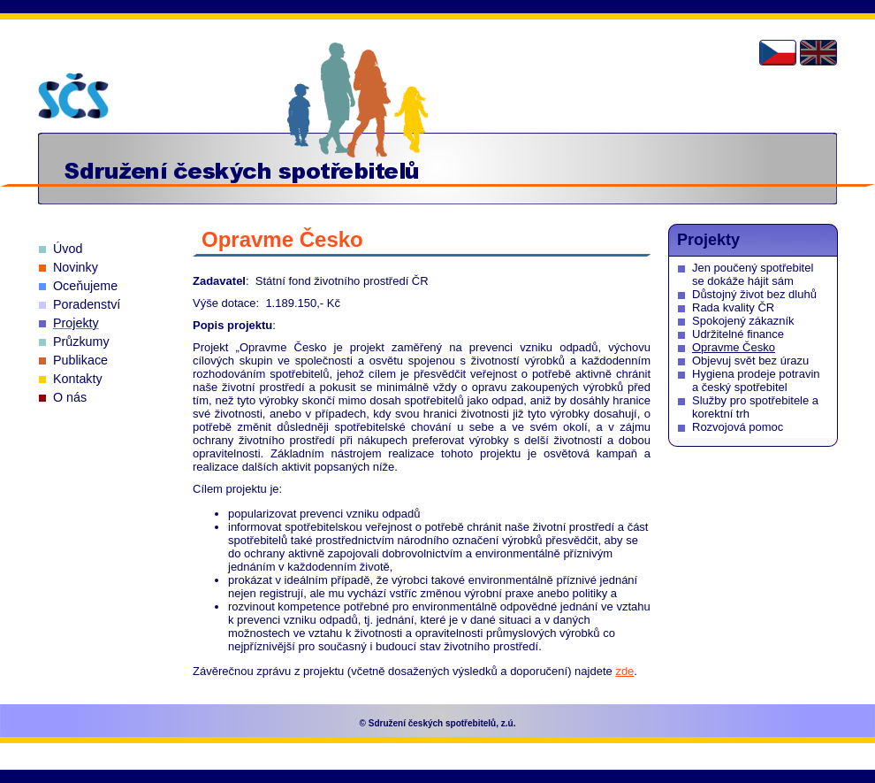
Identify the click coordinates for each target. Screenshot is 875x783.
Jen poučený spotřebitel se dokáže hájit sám (752, 274)
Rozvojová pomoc (737, 427)
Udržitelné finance (738, 334)
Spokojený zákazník (743, 320)
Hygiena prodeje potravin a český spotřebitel (756, 380)
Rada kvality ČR (733, 307)
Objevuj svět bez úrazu (750, 360)
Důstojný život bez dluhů (754, 294)
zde (624, 671)
